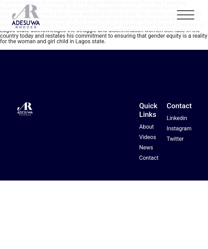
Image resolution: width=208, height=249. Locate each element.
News (146, 147)
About (146, 126)
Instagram (179, 128)
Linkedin (177, 118)
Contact (149, 158)
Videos (147, 137)
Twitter (175, 139)
